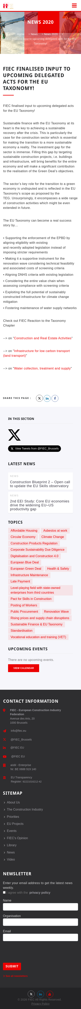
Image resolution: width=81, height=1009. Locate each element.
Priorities (13, 816)
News (34, 34)
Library (12, 845)
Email (7, 931)
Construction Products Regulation (34, 543)
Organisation (12, 916)
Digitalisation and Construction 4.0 (34, 556)
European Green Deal (26, 568)
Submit (12, 966)
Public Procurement (24, 611)
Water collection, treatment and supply (42, 368)
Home (20, 34)
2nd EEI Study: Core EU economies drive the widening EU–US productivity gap (39, 505)
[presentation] (33, 955)
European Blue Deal (25, 562)
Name (7, 900)
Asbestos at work (55, 530)
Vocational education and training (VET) (38, 637)
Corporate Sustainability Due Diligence (37, 549)
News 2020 (51, 34)
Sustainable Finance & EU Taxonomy (37, 624)
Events (12, 830)
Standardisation (21, 630)
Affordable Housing (24, 530)
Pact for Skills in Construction (31, 598)
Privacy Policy (40, 1003)
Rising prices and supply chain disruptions (40, 618)
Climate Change (52, 537)
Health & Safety (58, 568)
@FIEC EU (17, 747)
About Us (13, 802)
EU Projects (15, 823)
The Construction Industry (25, 809)
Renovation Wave (56, 611)
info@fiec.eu (18, 730)
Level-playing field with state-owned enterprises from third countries (35, 590)
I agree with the (27, 892)
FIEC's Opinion (17, 838)
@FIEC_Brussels (21, 739)
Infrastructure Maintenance (29, 575)
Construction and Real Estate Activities (43, 338)
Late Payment (20, 581)
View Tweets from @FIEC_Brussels (34, 448)
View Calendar (23, 668)
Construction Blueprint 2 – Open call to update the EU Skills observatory (40, 484)
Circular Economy (23, 537)
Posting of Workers (24, 605)
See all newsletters (15, 976)
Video (11, 859)
